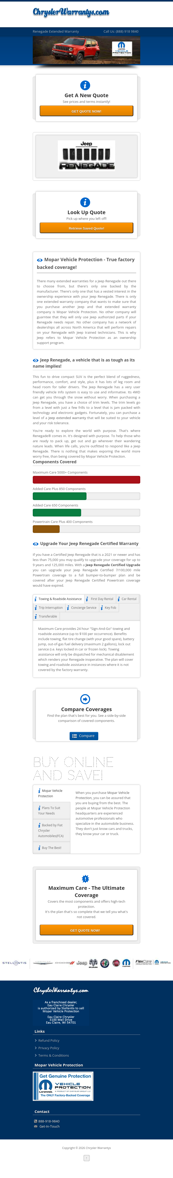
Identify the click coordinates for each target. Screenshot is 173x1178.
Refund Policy (48, 1040)
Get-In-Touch (47, 1126)
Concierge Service (82, 607)
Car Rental (128, 599)
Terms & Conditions (53, 1055)
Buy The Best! (49, 848)
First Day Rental (100, 599)
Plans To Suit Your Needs (49, 810)
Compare (83, 735)
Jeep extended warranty (67, 417)
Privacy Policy (48, 1048)
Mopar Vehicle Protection (50, 793)
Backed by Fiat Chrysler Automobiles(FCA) (50, 830)
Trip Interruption (49, 607)
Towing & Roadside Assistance (59, 599)
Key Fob (109, 607)
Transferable (46, 616)
